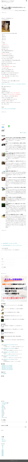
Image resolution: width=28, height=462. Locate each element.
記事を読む (7, 141)
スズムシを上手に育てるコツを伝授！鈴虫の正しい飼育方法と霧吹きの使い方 (14, 339)
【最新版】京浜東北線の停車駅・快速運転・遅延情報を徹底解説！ (12, 336)
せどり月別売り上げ (4, 403)
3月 (2, 446)
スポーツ (3, 404)
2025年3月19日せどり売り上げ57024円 (9, 344)
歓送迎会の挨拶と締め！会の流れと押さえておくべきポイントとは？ (13, 315)
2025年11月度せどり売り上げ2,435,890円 (7, 369)
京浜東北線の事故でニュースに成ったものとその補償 (9, 243)
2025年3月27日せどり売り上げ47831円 (9, 355)
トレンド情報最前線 (3, 373)
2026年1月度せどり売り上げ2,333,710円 (7, 367)
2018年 (3, 452)
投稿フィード (3, 439)
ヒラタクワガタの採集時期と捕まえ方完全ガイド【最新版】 (14, 214)
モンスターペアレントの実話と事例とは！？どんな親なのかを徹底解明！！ (14, 308)
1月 (2, 448)
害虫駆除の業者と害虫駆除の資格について (9, 332)
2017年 (3, 453)
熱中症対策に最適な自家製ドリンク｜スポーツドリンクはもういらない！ (11, 245)
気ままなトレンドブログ (8, 1)
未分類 (2, 413)
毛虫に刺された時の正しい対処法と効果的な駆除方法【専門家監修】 (16, 137)
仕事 (2, 405)
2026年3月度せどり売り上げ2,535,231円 (7, 365)
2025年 (3, 449)
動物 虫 (25, 10)
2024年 (3, 450)
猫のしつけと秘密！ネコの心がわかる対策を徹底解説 (9, 108)
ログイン (3, 438)
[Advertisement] (4, 14)
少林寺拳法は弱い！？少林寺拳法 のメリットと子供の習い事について (13, 325)
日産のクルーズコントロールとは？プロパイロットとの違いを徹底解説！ (13, 305)
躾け (22, 132)
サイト (2, 264)
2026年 (3, 445)
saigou (25, 132)
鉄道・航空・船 (4, 417)
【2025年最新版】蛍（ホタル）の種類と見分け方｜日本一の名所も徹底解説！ (14, 319)
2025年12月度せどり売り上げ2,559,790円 (7, 368)
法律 (2, 414)
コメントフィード (4, 440)
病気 (2, 415)
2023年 (3, 451)
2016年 (3, 454)
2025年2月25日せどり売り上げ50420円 (9, 359)
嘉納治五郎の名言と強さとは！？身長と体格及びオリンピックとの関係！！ (14, 329)
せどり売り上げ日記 (4, 402)
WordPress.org (4, 441)
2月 (2, 447)
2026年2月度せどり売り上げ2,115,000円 (7, 366)
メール (3, 261)
